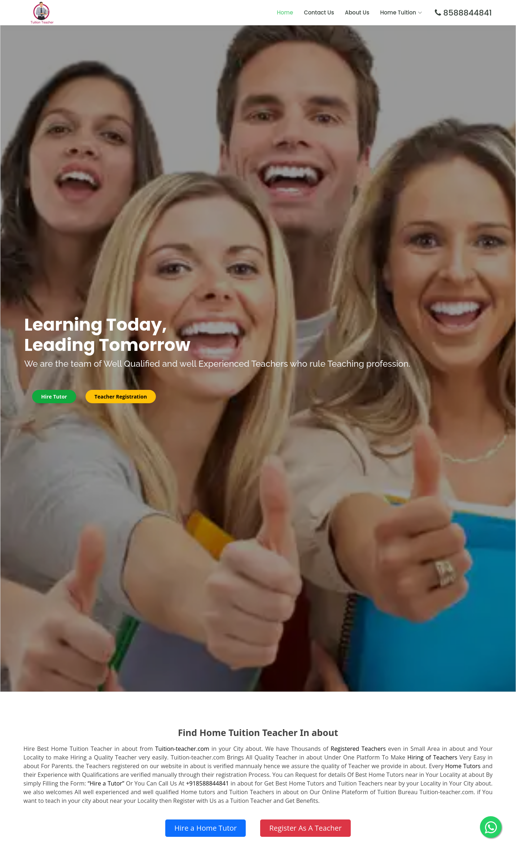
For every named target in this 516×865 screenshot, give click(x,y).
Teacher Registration (121, 396)
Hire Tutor (54, 396)
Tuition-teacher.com (182, 749)
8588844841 (466, 12)
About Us (357, 12)
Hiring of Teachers (432, 757)
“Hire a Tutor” (106, 783)
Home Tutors (463, 766)
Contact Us (319, 12)
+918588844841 (207, 783)
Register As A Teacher (305, 828)
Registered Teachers (358, 749)
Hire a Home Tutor (205, 828)
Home (285, 12)
